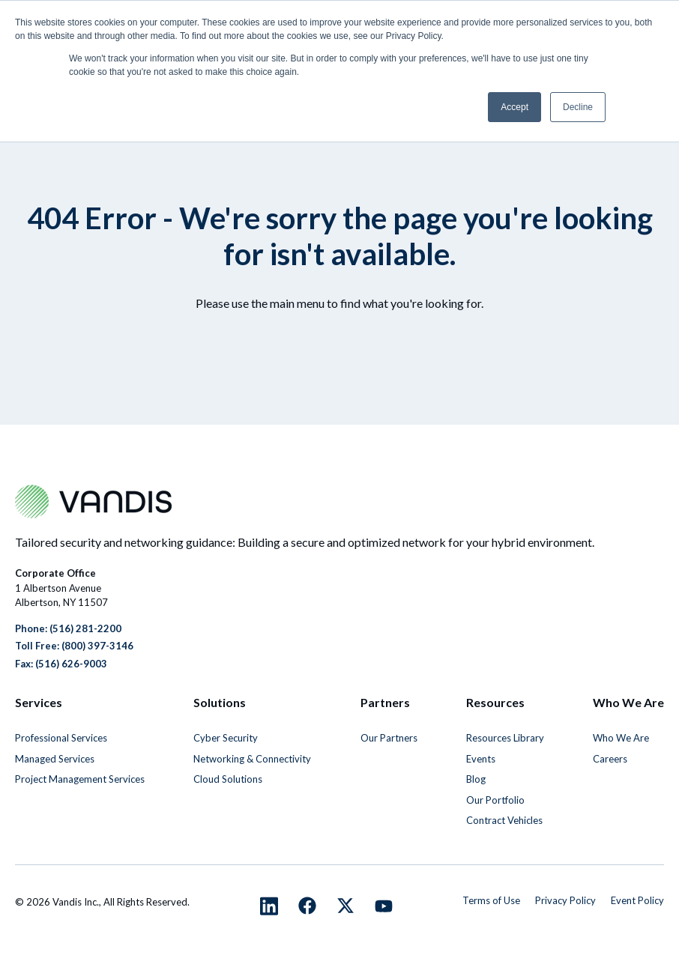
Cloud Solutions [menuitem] (227, 779)
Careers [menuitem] (610, 759)
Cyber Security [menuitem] (225, 738)
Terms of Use (491, 900)
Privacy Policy (565, 900)
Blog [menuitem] (476, 779)
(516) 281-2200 (85, 628)
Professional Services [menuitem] (61, 738)
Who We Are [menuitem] (621, 738)
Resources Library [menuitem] (505, 738)
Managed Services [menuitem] (54, 759)
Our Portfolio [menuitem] (495, 800)
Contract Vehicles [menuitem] (504, 820)
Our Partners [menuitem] (388, 738)
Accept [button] (514, 107)
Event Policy (637, 900)
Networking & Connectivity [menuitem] (252, 759)
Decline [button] (578, 107)
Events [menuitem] (480, 759)
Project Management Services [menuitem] (80, 779)
